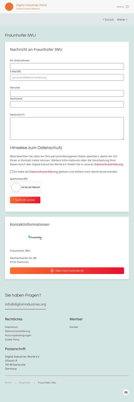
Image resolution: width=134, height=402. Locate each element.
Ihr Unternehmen (20, 60)
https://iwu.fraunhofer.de (67, 270)
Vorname (15, 87)
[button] (123, 6)
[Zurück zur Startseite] (26, 6)
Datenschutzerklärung (108, 164)
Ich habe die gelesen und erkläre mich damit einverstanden (63, 171)
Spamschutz (18, 178)
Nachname (16, 98)
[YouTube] (126, 392)
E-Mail (15, 71)
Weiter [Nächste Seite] (122, 19)
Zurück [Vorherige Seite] (108, 19)
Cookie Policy (12, 339)
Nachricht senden (25, 200)
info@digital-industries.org (25, 304)
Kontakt (74, 326)
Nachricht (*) (17, 114)
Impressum (11, 326)
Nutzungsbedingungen (18, 335)
